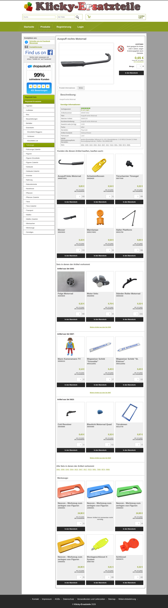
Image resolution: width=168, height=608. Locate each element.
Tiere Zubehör (31, 206)
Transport (29, 210)
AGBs (57, 599)
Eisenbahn (30, 128)
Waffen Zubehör (32, 219)
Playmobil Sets (31, 97)
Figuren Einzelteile (33, 158)
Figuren (29, 154)
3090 (86, 145)
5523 (111, 145)
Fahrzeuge (30, 145)
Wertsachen (30, 223)
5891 (116, 145)
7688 (120, 145)
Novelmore (30, 189)
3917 (107, 145)
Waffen (28, 215)
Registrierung (64, 27)
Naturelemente (31, 184)
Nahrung (29, 180)
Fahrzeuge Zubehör (33, 149)
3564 (95, 145)
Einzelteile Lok (33, 141)
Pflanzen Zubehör (32, 197)
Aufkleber (29, 110)
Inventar (29, 175)
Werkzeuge (30, 228)
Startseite (29, 27)
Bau (27, 114)
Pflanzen (29, 193)
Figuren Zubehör (32, 162)
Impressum (47, 599)
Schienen (31, 136)
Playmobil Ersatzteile (33, 101)
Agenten (29, 106)
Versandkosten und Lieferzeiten (91, 599)
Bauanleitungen (32, 119)
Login (81, 27)
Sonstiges (29, 232)
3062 (82, 145)
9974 (124, 145)
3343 (91, 145)
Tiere (28, 202)
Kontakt (35, 599)
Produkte (45, 27)
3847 (103, 145)
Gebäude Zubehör (33, 171)
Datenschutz (68, 599)
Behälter (29, 123)
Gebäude (29, 167)
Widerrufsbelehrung (127, 599)
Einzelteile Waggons (35, 132)
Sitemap (111, 599)
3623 (99, 145)
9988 (128, 145)
